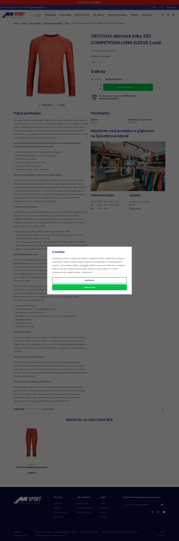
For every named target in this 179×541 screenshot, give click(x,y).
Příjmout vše (89, 287)
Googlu (85, 265)
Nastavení (89, 280)
